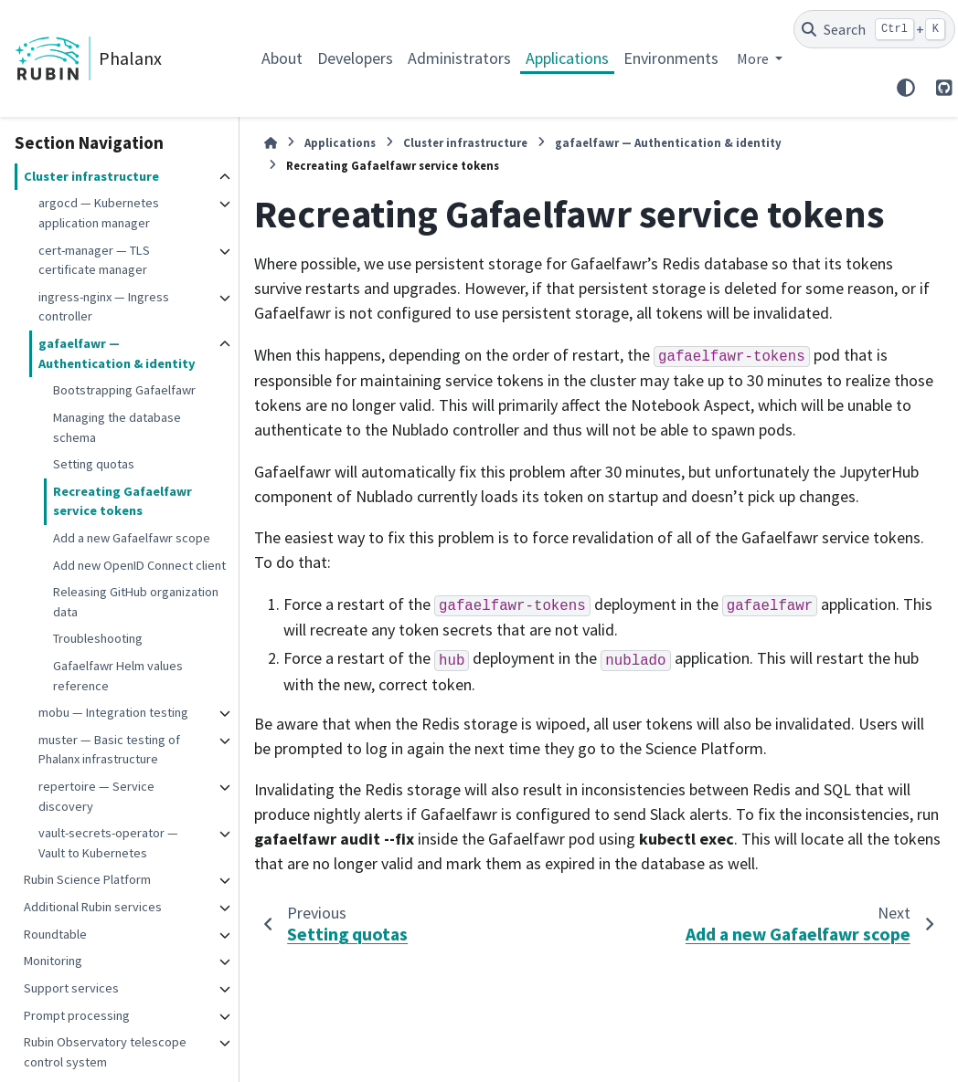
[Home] (270, 143)
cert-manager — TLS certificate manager (94, 260)
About (282, 57)
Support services (71, 988)
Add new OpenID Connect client (139, 565)
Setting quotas (93, 464)
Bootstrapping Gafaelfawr (124, 390)
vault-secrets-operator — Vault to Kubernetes (108, 843)
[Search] (874, 29)
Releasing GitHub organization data (135, 601)
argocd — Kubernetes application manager (98, 212)
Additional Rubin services (93, 906)
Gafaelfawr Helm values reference (118, 675)
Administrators (459, 57)
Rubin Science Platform (87, 879)
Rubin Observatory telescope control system (105, 1052)
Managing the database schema (117, 427)
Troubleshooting (98, 638)
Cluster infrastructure (91, 176)
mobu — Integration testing (113, 712)
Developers (355, 57)
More (754, 58)
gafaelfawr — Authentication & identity (117, 353)
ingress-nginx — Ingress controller (103, 307)
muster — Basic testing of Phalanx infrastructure (109, 749)
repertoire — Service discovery (96, 796)
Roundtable (55, 934)
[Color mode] (906, 87)
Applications (567, 57)
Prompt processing (77, 1015)
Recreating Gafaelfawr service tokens (122, 501)
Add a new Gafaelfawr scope (131, 538)
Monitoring (53, 960)
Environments (670, 57)
